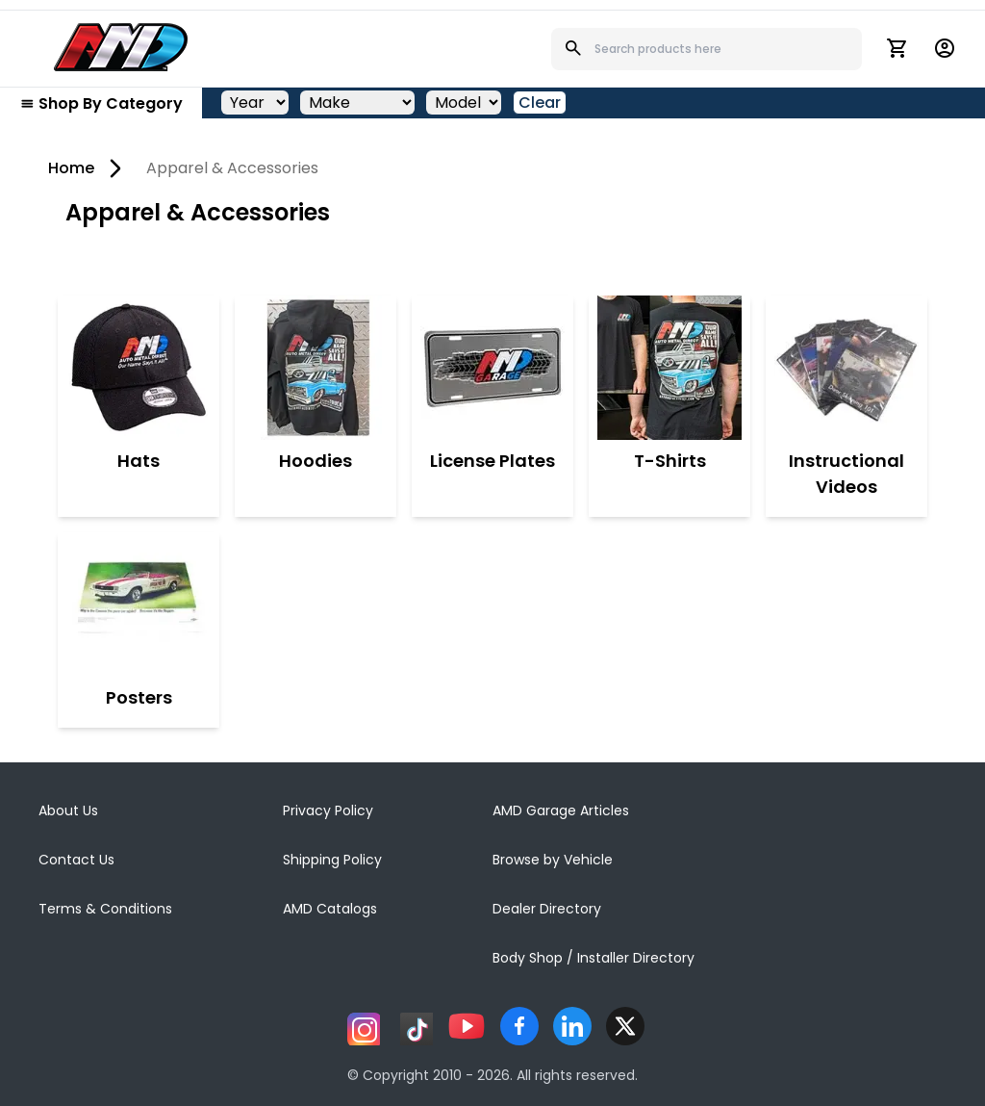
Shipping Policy (332, 859)
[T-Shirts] (669, 368)
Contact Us (76, 859)
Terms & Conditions (105, 908)
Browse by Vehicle (552, 859)
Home (71, 168)
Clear (539, 102)
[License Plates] (492, 368)
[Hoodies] (315, 368)
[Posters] (138, 604)
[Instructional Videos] (846, 368)
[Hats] (138, 368)
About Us (68, 810)
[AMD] (121, 47)
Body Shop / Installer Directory (593, 957)
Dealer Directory (546, 908)
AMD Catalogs (330, 908)
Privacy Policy (328, 810)
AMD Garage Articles (560, 810)
